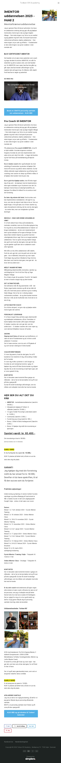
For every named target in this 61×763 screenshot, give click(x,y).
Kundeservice (8, 742)
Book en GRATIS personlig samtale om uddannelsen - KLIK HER (21, 112)
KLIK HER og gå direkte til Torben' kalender (21, 714)
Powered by (20, 758)
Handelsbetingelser (21, 742)
